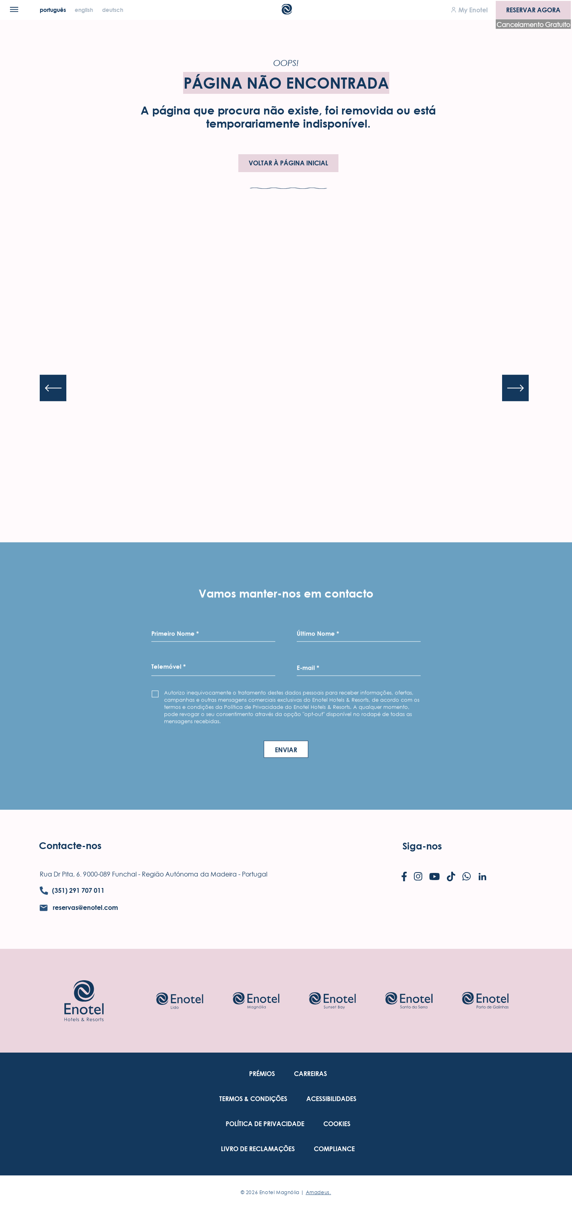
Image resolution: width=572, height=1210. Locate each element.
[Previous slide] (53, 388)
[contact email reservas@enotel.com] (79, 908)
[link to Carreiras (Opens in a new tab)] (310, 1074)
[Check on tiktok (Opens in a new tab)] (451, 877)
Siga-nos (422, 846)
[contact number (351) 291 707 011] (72, 890)
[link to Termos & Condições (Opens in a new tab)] (253, 1099)
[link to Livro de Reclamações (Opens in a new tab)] (258, 1149)
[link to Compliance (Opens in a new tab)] (334, 1149)
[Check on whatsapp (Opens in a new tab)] (466, 877)
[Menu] (14, 9)
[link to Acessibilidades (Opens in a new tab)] (331, 1099)
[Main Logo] (286, 12)
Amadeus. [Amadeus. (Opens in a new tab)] (318, 1192)
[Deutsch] (112, 9)
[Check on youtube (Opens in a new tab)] (434, 877)
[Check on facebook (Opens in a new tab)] (404, 877)
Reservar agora (533, 10)
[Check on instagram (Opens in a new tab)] (418, 877)
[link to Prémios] (262, 1074)
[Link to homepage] (84, 1000)
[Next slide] (515, 388)
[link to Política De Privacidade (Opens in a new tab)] (265, 1124)
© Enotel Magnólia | (286, 1192)
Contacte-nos (70, 845)
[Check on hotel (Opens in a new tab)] (179, 1001)
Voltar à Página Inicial (288, 163)
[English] (85, 9)
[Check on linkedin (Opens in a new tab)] (482, 877)
